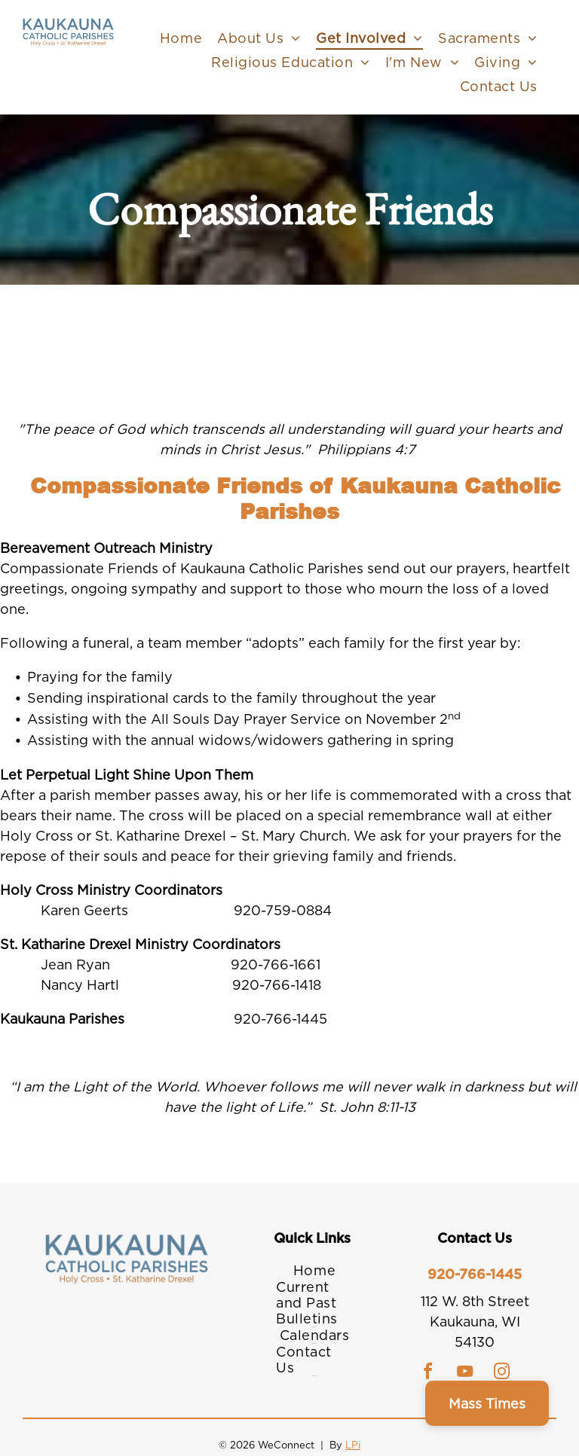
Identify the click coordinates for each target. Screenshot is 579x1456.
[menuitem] (181, 38)
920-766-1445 (474, 1274)
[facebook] (428, 1373)
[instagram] (502, 1373)
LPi (352, 1445)
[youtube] (465, 1373)
